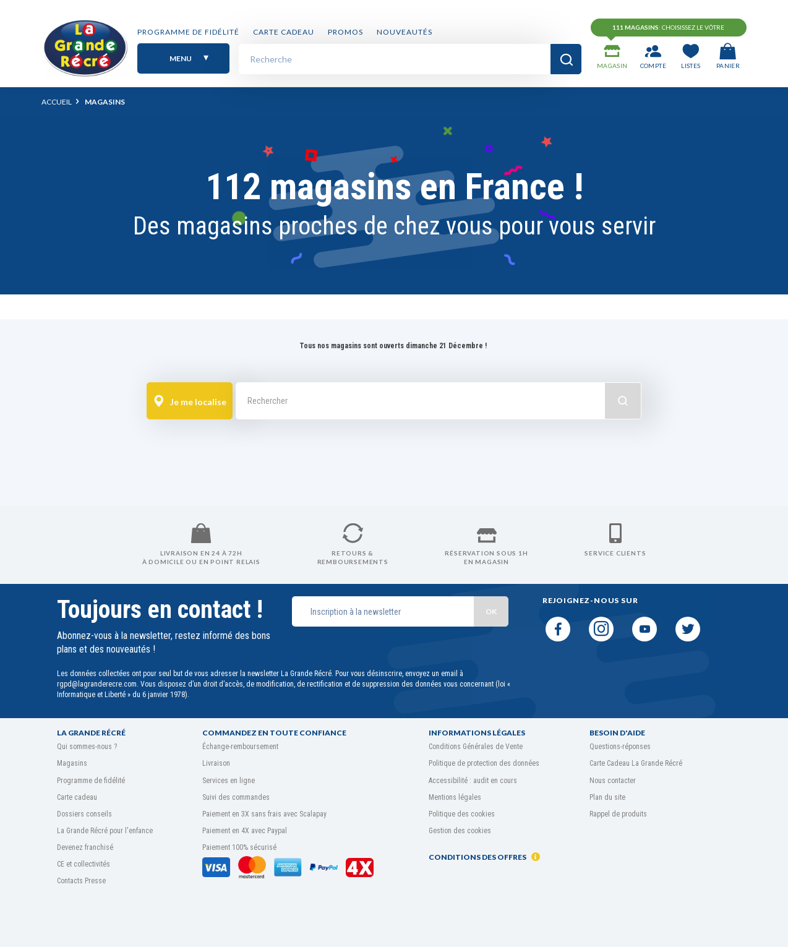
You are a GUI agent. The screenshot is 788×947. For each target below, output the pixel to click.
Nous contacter (612, 780)
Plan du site (607, 797)
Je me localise (190, 401)
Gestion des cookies (460, 830)
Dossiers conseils (84, 814)
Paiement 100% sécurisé (239, 847)
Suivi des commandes (236, 797)
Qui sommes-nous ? (87, 746)
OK (491, 611)
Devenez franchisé (85, 847)
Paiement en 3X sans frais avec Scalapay (264, 814)
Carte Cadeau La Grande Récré (635, 763)
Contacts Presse (81, 880)
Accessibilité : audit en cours (473, 780)
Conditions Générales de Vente (476, 746)
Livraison (216, 763)
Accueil (56, 101)
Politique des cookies (462, 814)
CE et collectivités (83, 864)
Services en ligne (228, 780)
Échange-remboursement (240, 746)
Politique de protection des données (484, 763)
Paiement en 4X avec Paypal (244, 830)
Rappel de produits (618, 814)
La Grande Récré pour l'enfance (105, 830)
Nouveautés (404, 32)
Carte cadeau (283, 32)
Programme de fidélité (188, 32)
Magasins (72, 763)
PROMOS (345, 32)
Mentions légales (455, 797)
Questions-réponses (620, 746)
